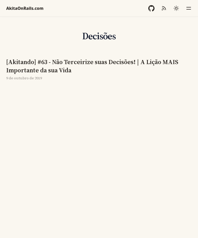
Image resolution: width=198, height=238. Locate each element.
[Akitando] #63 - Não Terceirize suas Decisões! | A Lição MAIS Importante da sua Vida (92, 66)
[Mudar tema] (176, 8)
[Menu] (189, 8)
